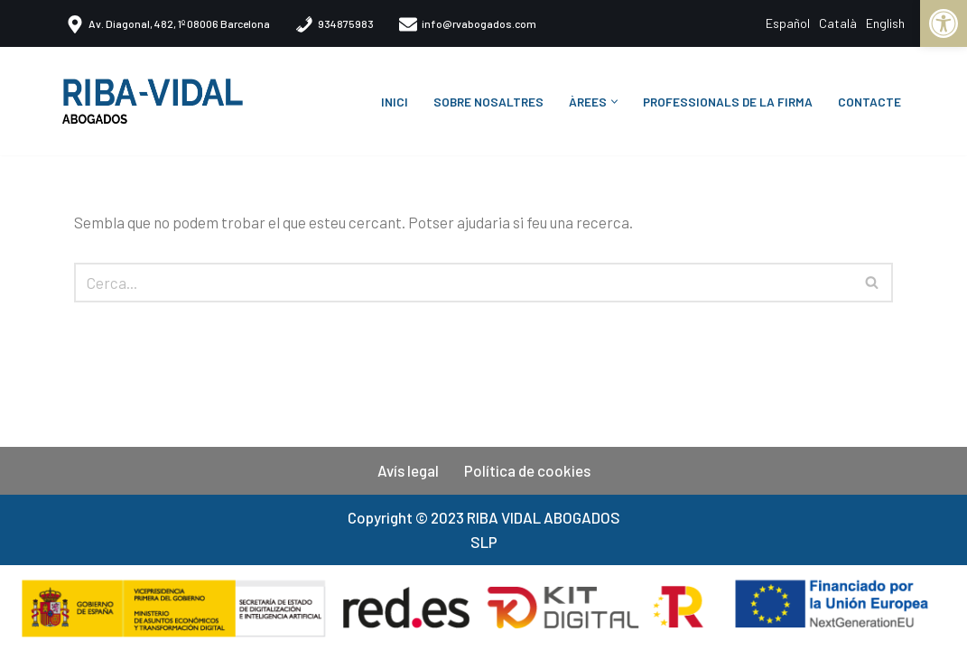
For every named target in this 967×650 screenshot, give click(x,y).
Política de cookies (527, 470)
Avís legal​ (408, 470)
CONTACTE (869, 101)
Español (788, 23)
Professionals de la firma (728, 101)
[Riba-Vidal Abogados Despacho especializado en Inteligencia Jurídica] (157, 102)
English (885, 23)
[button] (614, 101)
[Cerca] (463, 282)
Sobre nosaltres (488, 101)
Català (838, 23)
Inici (394, 101)
